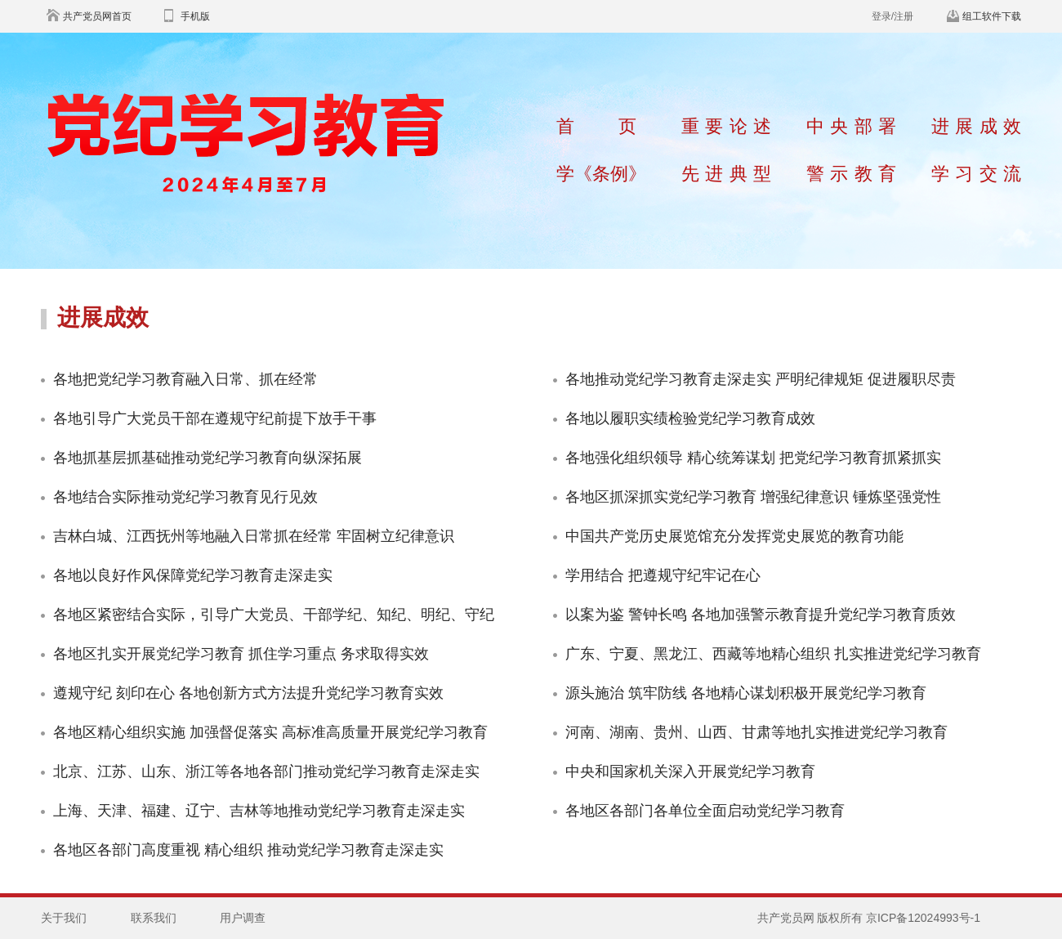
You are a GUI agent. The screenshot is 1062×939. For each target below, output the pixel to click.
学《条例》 (601, 173)
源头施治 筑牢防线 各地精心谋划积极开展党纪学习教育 (745, 693)
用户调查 (243, 917)
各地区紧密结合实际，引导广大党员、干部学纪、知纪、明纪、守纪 (273, 614)
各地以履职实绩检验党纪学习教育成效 (690, 418)
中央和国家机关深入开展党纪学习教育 (690, 771)
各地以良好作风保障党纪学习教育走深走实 (192, 575)
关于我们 (64, 917)
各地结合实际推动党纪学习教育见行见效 (185, 497)
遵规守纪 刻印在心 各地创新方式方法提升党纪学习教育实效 (248, 693)
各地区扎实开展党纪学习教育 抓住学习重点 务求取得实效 (241, 654)
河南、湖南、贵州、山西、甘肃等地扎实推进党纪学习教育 (756, 732)
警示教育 (851, 173)
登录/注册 (892, 16)
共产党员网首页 (97, 16)
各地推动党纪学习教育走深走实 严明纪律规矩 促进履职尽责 (760, 379)
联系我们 (153, 917)
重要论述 (726, 126)
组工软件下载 (991, 16)
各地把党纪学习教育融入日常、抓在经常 (185, 379)
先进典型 (726, 173)
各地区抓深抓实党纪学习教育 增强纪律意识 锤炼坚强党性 (753, 497)
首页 (596, 126)
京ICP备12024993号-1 (923, 917)
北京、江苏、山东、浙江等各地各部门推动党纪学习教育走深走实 (266, 771)
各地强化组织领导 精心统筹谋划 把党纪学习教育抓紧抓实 (753, 457)
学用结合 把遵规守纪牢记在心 (663, 575)
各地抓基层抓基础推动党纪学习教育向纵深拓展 (207, 457)
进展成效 (976, 126)
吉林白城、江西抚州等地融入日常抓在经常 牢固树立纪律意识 (253, 536)
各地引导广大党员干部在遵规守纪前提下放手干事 (215, 418)
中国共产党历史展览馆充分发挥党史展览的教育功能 (734, 536)
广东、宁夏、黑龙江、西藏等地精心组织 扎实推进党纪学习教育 (773, 654)
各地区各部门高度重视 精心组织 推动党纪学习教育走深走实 (248, 850)
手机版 (195, 16)
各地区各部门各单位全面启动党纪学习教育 (705, 811)
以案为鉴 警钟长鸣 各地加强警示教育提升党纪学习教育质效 (760, 614)
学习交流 (976, 173)
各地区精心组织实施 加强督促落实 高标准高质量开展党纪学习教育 (270, 732)
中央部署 (851, 126)
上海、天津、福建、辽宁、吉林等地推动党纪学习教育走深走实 (259, 811)
